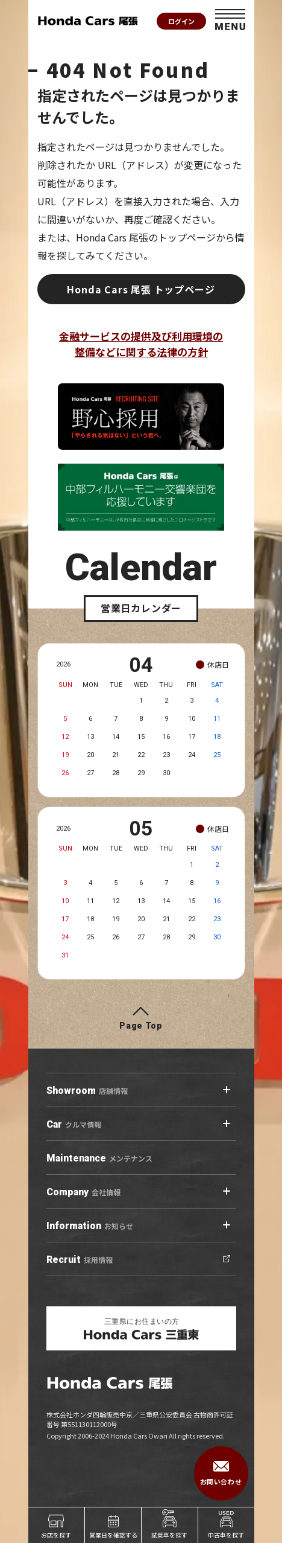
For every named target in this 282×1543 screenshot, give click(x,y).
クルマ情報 (73, 1124)
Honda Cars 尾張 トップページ (141, 289)
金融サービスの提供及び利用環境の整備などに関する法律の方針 (141, 343)
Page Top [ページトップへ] (141, 1025)
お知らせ (89, 1226)
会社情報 (83, 1192)
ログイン (181, 21)
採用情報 (79, 1260)
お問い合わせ (221, 1473)
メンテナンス (99, 1158)
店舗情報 (87, 1091)
